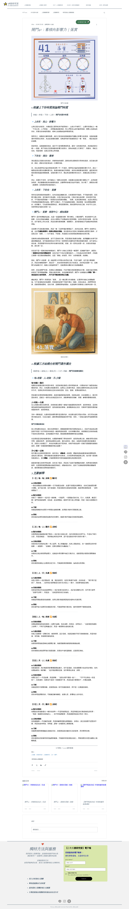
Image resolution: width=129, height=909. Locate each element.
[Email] (85, 869)
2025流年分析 (34, 12)
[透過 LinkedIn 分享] (41, 765)
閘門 (55, 755)
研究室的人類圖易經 (68, 12)
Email (67, 866)
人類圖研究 (56, 12)
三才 (52, 755)
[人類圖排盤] (126, 447)
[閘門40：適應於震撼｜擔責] (64, 791)
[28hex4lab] (126, 452)
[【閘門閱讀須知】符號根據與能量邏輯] (94, 791)
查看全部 (104, 780)
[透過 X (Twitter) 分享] (36, 765)
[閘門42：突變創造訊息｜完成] (35, 791)
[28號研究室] (126, 462)
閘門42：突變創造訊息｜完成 (35, 802)
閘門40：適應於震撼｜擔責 (63, 802)
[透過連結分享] (45, 765)
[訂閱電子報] (83, 22)
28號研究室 (39, 755)
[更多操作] (96, 24)
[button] (88, 5)
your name (69, 859)
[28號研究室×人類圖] (64, 901)
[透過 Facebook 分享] (32, 765)
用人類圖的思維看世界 (13, 5)
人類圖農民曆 (45, 12)
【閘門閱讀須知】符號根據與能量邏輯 (93, 803)
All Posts (24, 12)
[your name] (74, 862)
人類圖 (33, 755)
